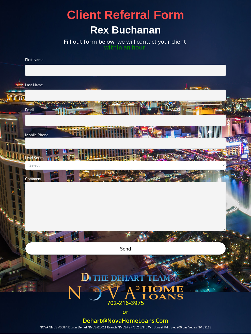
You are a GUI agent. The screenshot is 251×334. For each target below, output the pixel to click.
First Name (125, 66)
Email (125, 116)
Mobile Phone (125, 140)
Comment (125, 203)
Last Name (125, 91)
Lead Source (125, 162)
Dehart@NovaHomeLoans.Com (125, 321)
